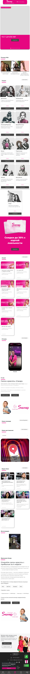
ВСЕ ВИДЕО (25, 467)
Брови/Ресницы (20, 124)
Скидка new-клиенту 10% (22, 307)
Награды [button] (4, 435)
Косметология (19, 98)
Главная (15, 672)
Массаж (3, 177)
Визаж (2, 151)
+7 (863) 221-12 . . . (16, 654)
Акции (21, 672)
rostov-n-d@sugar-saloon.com (16, 659)
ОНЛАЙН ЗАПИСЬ (26, 665)
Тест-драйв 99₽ (20, 270)
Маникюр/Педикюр (6, 124)
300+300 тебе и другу (6, 326)
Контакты (8, 672)
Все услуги (24, 79)
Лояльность (3, 672)
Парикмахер (19, 151)
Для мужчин (19, 177)
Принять (9, 668)
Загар (9, 203)
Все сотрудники (23, 420)
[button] (10, 48)
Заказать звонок (6, 646)
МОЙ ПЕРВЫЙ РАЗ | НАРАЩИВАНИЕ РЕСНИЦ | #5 (7, 482)
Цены (7, 105)
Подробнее (15, 40)
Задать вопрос (5, 395)
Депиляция (4, 98)
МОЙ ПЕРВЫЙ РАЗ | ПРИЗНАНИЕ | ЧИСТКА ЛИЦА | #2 (21, 501)
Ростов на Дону (21, 1)
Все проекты (24, 429)
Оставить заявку (5, 602)
